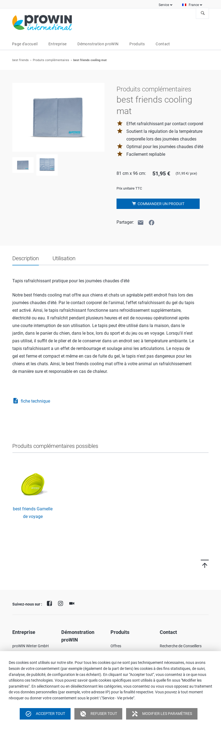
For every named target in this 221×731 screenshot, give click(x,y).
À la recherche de (203, 13)
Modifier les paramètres (162, 714)
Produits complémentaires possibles (55, 446)
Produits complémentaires (51, 60)
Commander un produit (160, 204)
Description (25, 258)
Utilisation (64, 258)
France (194, 5)
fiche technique (31, 401)
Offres (116, 646)
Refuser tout (98, 714)
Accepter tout (45, 714)
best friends (20, 60)
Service (164, 5)
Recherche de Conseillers (181, 646)
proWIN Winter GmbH (30, 646)
